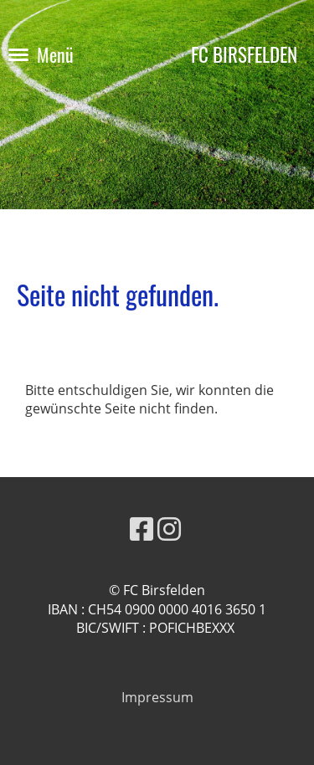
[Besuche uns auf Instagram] (169, 529)
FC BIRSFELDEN (244, 55)
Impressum (157, 697)
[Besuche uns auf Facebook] (141, 529)
